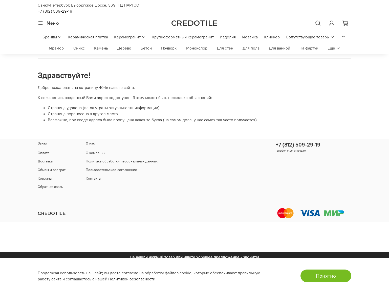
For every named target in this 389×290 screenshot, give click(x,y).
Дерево (124, 48)
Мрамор (56, 48)
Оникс (79, 48)
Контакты (93, 178)
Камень (101, 48)
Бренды (52, 36)
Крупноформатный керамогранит (183, 36)
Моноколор (196, 48)
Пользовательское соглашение (111, 169)
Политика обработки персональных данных (122, 161)
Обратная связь (50, 186)
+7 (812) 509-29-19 (55, 11)
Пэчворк (169, 48)
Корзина (45, 178)
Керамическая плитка (88, 36)
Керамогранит (129, 36)
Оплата (43, 153)
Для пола (251, 48)
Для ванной (279, 48)
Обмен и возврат (52, 169)
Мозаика (250, 36)
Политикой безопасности (131, 278)
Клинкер (272, 36)
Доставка (45, 161)
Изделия (228, 36)
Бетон (146, 48)
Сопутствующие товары (310, 36)
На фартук (308, 48)
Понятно (326, 276)
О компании (95, 153)
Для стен (225, 48)
